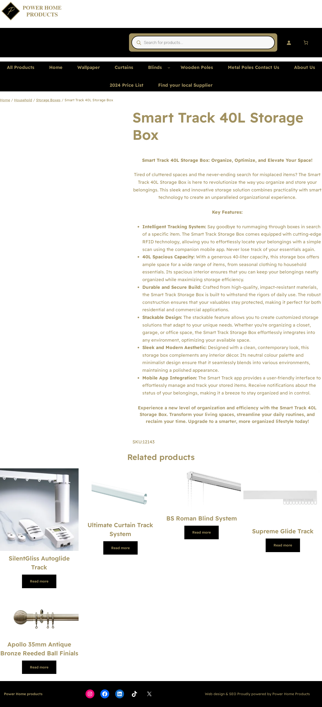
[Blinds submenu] (169, 67)
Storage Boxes (48, 100)
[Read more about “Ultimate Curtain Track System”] (120, 548)
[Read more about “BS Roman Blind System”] (201, 532)
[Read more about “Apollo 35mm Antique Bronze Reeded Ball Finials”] (39, 667)
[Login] (288, 42)
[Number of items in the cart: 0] (305, 42)
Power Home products (23, 694)
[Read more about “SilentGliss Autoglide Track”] (39, 581)
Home (5, 100)
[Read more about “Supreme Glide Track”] (283, 545)
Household (23, 100)
